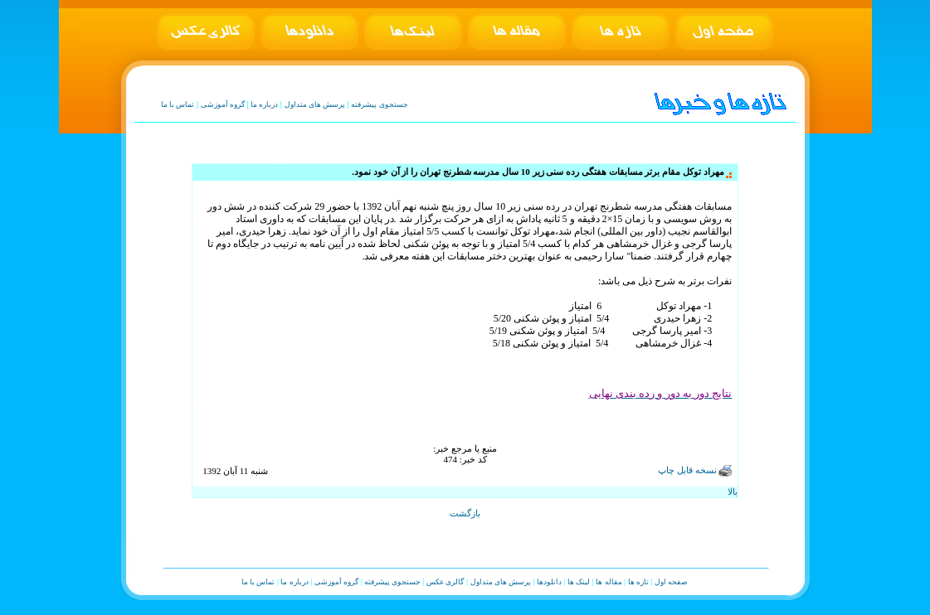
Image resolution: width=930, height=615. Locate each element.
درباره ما (264, 104)
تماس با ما (178, 104)
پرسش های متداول (315, 104)
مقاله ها (608, 582)
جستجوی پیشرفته (379, 104)
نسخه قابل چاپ (695, 470)
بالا (733, 491)
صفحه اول (671, 582)
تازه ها (638, 582)
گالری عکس (445, 582)
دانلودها (549, 582)
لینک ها (578, 582)
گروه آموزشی (223, 104)
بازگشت (465, 513)
